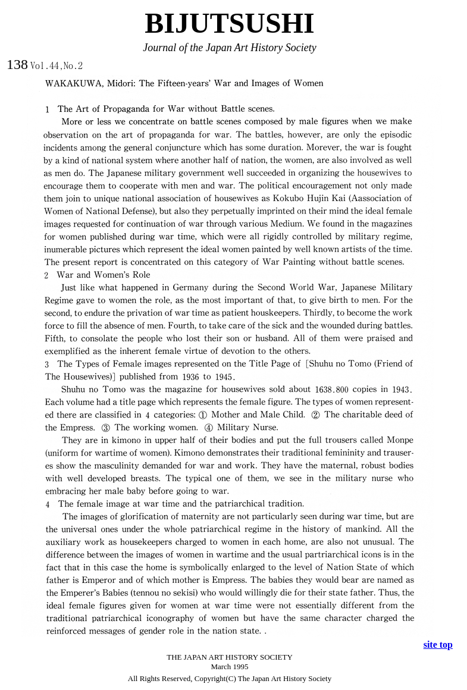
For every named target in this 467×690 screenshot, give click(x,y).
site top (438, 644)
